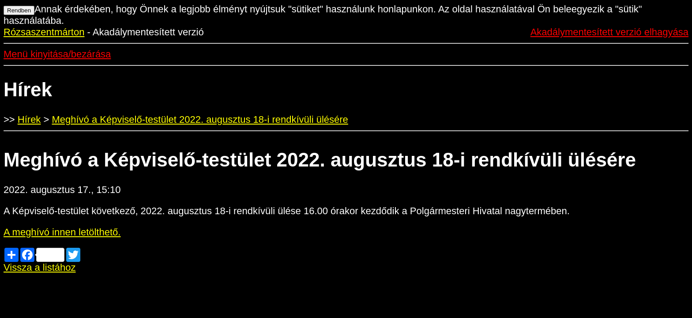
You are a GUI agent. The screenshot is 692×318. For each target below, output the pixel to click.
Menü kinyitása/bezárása (57, 54)
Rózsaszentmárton (44, 32)
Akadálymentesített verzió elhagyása (609, 32)
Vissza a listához (39, 267)
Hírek (29, 119)
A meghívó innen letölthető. (62, 232)
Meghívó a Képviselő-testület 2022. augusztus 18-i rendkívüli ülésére (200, 119)
